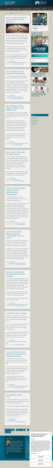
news (16, 97)
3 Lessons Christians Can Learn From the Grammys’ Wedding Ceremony (16, 354)
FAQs (27, 452)
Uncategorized (34, 123)
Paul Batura (35, 29)
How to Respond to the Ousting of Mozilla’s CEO (15, 72)
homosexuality (14, 62)
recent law (20, 203)
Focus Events (11, 141)
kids (20, 143)
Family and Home (34, 120)
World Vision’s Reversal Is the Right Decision (15, 153)
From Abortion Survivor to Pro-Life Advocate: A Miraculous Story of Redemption (38, 74)
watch (9, 295)
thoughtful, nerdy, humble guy (17, 82)
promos (24, 62)
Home (27, 441)
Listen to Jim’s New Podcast (37, 34)
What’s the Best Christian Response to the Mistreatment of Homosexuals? (15, 191)
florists (7, 40)
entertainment (11, 304)
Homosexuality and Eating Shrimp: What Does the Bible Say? (16, 20)
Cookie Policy (28, 451)
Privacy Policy (29, 449)
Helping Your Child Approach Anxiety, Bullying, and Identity (38, 84)
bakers (12, 40)
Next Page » (7, 432)
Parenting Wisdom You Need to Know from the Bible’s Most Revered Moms (38, 95)
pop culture (20, 62)
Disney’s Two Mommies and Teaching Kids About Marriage (15, 274)
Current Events (12, 61)
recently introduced (19, 278)
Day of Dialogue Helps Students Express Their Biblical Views (15, 108)
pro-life (24, 222)
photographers (24, 38)
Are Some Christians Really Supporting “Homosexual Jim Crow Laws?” (15, 235)
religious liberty (20, 97)
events (9, 143)
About (27, 442)
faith (12, 143)
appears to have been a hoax (21, 406)
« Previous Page (8, 429)
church (9, 62)
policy (18, 263)
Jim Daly (12, 3)
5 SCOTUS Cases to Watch (16, 313)
